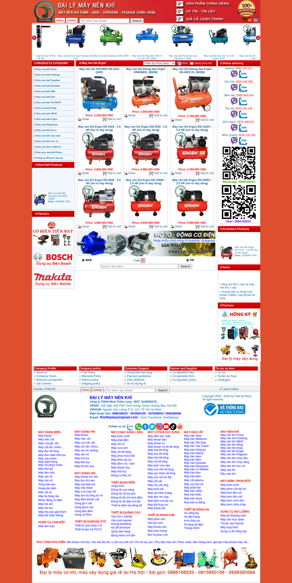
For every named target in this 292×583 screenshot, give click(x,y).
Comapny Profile (45, 368)
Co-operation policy (184, 379)
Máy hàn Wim (192, 459)
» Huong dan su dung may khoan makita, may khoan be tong (237, 297)
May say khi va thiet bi (48, 146)
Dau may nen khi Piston (49, 152)
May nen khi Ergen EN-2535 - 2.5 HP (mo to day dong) (146, 128)
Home (60, 20)
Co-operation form (183, 376)
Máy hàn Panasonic (196, 466)
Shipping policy (91, 383)
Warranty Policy (91, 376)
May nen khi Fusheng (48, 74)
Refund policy (90, 379)
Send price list (201, 63)
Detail (83, 119)
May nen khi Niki (45, 91)
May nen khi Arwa (46, 130)
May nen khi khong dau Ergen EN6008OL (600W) (145, 70)
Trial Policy (88, 372)
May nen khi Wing (46, 107)
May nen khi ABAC (47, 113)
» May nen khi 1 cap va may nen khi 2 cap (237, 288)
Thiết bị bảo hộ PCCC (88, 529)
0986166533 (120, 413)
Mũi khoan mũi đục (78, 542)
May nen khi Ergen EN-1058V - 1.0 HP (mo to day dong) (146, 181)
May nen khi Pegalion (48, 80)
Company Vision (46, 376)
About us (41, 372)
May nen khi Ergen (46, 119)
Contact (71, 20)
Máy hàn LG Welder (196, 469)
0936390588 (173, 413)
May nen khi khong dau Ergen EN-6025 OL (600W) (192, 70)
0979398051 (156, 413)
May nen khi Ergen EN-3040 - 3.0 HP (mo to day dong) (99, 181)
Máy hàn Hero (192, 456)
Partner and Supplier (183, 368)
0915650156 (138, 413)
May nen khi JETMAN (48, 102)
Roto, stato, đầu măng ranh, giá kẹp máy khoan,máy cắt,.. (213, 542)
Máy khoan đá (156, 508)
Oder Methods (136, 379)
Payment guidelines (139, 376)
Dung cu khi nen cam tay (49, 157)
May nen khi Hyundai (48, 85)
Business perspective (49, 379)
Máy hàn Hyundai (195, 463)
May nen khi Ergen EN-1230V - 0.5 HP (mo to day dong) (192, 128)
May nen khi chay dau (48, 135)
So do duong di (136, 383)
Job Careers (44, 383)
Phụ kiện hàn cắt (165, 542)
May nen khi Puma (46, 69)
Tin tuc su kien (225, 368)
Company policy (90, 368)
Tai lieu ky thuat (227, 376)
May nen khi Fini (45, 96)
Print (182, 63)
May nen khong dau (47, 124)
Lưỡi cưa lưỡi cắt (122, 542)
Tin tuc (221, 372)
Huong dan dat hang (139, 372)
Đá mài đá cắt (101, 542)
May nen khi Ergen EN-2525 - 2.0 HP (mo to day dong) (99, 128)
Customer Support (137, 368)
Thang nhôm (192, 528)
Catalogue (224, 379)
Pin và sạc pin (143, 542)
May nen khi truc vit (47, 141)
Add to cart (111, 119)
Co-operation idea (183, 372)
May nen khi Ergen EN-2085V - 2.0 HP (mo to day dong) (192, 181)
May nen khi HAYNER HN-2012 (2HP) (99, 70)
